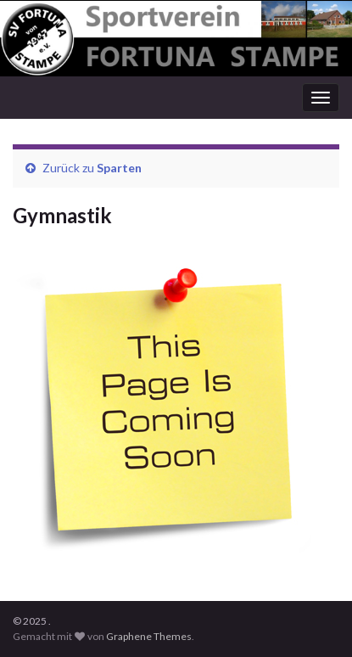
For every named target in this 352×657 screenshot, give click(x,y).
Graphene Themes (149, 636)
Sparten (119, 167)
